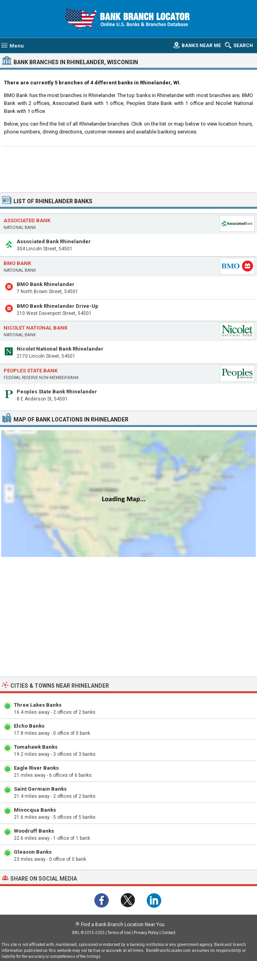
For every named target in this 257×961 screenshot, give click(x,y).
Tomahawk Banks (36, 747)
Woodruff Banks (34, 831)
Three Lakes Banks (37, 705)
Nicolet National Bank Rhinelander (60, 349)
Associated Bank (27, 220)
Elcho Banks (29, 726)
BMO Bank (17, 263)
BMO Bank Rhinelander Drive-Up (57, 306)
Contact (168, 932)
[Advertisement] (128, 168)
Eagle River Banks (36, 768)
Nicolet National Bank (35, 328)
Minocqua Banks (35, 810)
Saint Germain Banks (40, 789)
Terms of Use (119, 932)
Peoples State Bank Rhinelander (57, 392)
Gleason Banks (33, 852)
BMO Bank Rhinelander (46, 284)
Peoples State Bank (31, 371)
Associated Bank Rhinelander (54, 241)
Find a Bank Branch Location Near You (123, 924)
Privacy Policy (146, 932)
